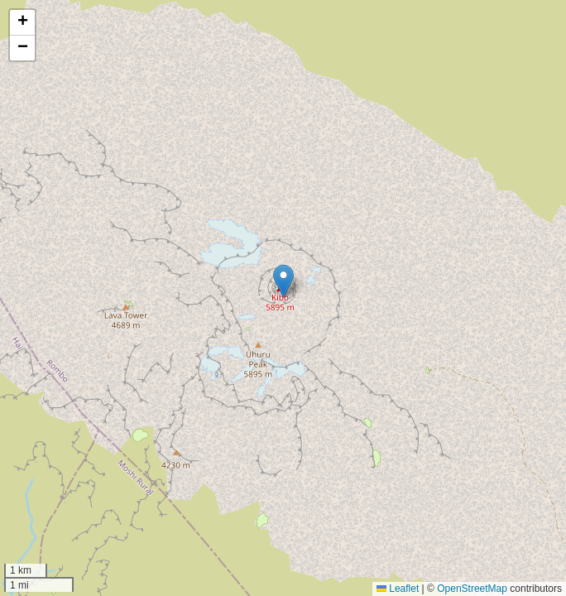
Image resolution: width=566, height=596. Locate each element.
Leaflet (398, 588)
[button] (283, 281)
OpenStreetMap (472, 588)
